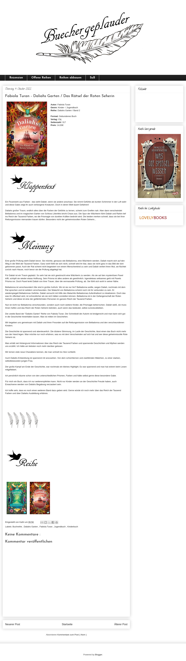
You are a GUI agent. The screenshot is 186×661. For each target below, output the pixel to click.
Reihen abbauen (70, 77)
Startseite (67, 624)
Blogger (98, 654)
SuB (92, 77)
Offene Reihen (41, 77)
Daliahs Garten (31, 526)
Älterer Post (120, 624)
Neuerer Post (12, 624)
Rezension (16, 77)
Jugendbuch (60, 526)
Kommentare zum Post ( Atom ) (72, 634)
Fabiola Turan (46, 526)
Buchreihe (18, 526)
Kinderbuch (72, 526)
